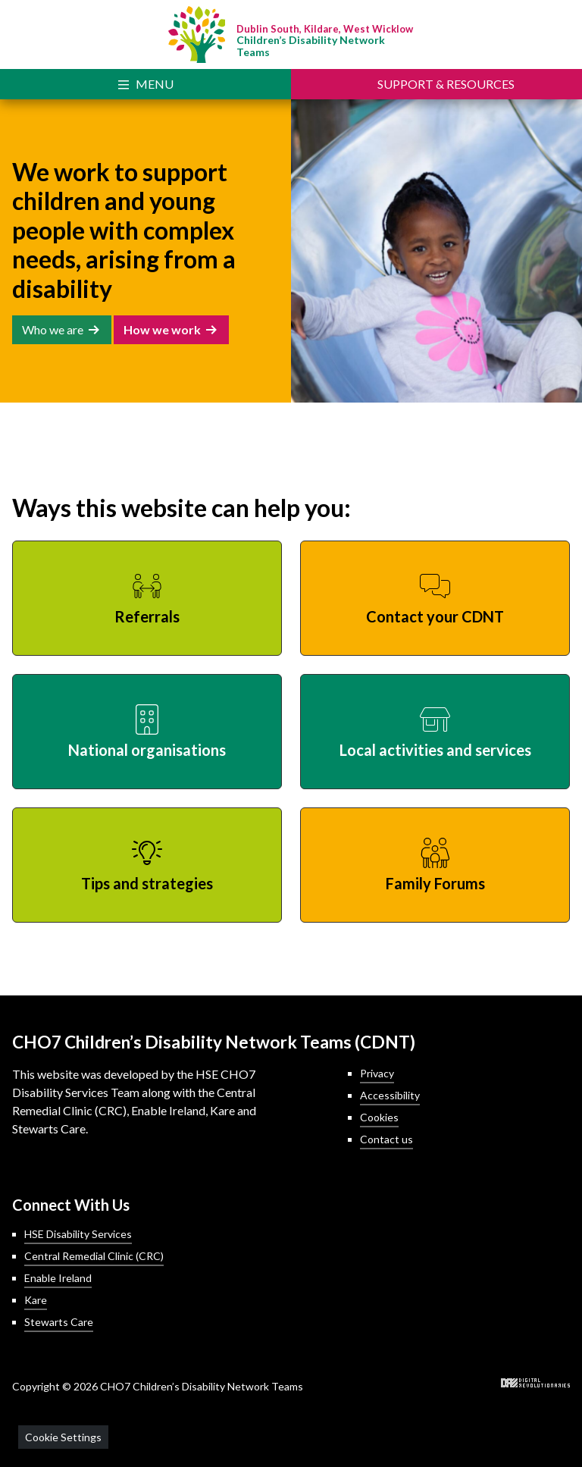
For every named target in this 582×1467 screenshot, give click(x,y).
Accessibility (390, 1095)
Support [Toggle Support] (446, 84)
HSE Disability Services (78, 1233)
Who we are (52, 329)
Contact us (386, 1139)
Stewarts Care (58, 1321)
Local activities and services (435, 750)
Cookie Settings (63, 1437)
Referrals (147, 616)
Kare (35, 1299)
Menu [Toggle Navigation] (155, 84)
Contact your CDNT (435, 616)
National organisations (147, 750)
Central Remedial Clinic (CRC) (94, 1255)
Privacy (377, 1073)
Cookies (379, 1117)
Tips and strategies (147, 883)
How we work (162, 329)
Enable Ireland (58, 1277)
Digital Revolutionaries (535, 1382)
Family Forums (435, 883)
